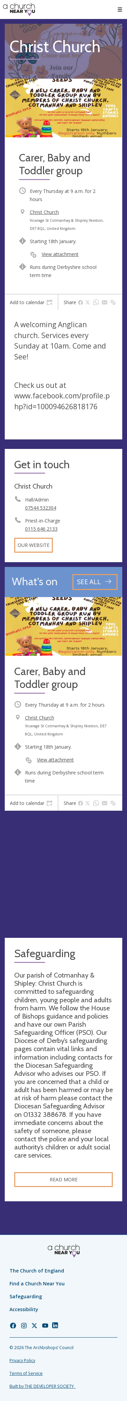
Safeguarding (25, 1296)
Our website (33, 545)
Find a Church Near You (37, 1283)
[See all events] (95, 582)
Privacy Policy (22, 1360)
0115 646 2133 (41, 529)
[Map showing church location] (63, 874)
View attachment (60, 254)
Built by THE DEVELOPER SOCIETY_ (42, 1386)
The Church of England (36, 1270)
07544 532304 (40, 508)
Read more (64, 1179)
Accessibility (23, 1309)
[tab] (31, 302)
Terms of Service (26, 1373)
